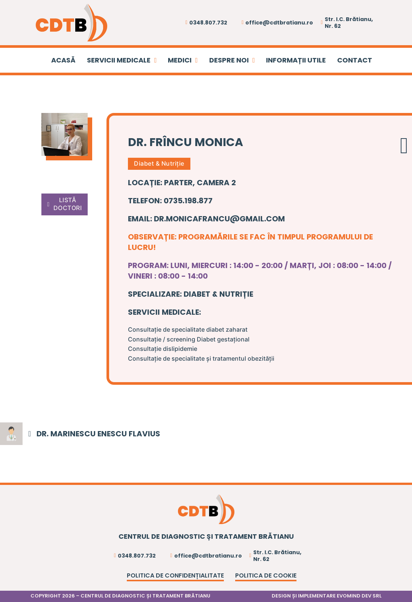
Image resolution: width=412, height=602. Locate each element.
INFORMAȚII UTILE (296, 60)
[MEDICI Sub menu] (196, 60)
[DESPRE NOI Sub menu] (253, 60)
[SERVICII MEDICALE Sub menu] (155, 60)
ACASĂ (63, 60)
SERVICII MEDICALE (119, 60)
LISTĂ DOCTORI (64, 204)
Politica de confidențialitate (175, 575)
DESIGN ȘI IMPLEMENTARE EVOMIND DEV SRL (327, 595)
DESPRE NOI (229, 60)
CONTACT (354, 60)
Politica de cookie (265, 575)
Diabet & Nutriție (159, 163)
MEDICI (180, 60)
